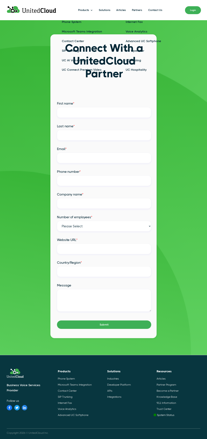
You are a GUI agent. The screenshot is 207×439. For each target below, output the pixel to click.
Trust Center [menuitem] (164, 409)
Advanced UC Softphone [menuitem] (73, 415)
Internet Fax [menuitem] (65, 402)
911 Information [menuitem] (166, 402)
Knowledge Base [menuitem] (167, 396)
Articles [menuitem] (161, 378)
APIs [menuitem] (109, 390)
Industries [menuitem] (113, 378)
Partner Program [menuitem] (166, 384)
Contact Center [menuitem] (67, 390)
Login (193, 10)
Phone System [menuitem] (66, 378)
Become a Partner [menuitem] (167, 390)
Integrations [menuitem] (114, 396)
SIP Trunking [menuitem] (65, 396)
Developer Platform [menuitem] (119, 384)
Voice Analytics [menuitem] (67, 409)
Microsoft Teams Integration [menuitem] (75, 384)
